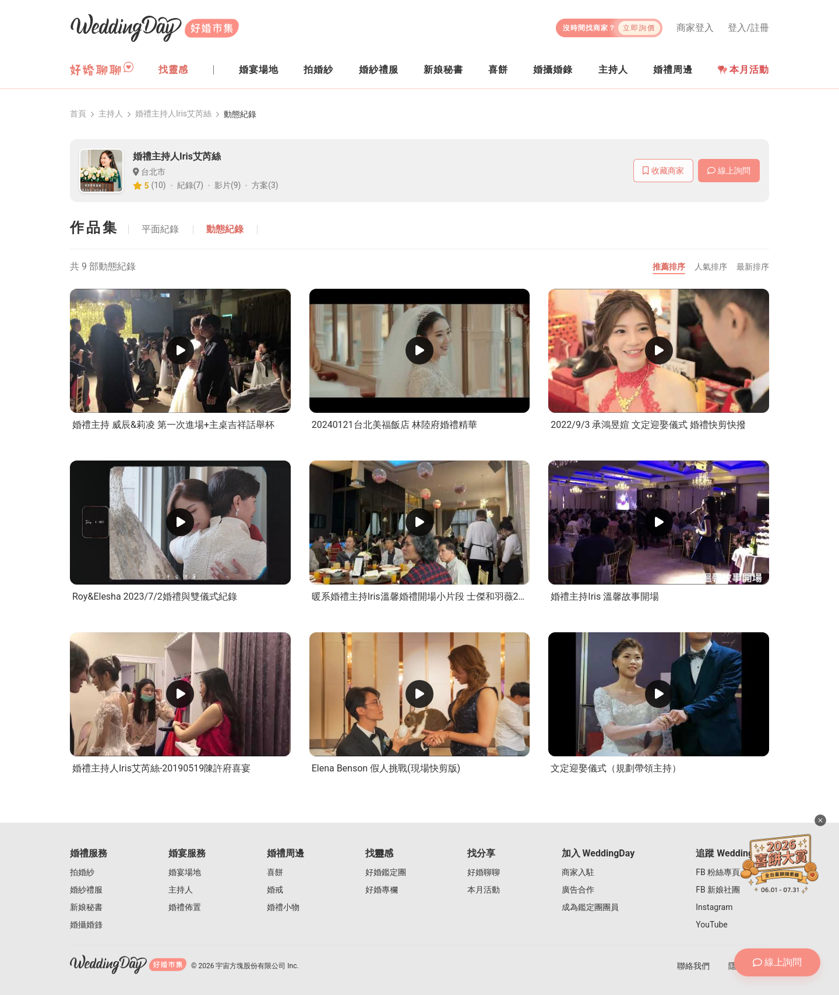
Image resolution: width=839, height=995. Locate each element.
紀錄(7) (190, 185)
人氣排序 (711, 266)
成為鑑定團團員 (590, 907)
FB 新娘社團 (718, 889)
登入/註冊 (748, 28)
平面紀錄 (160, 229)
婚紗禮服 (86, 889)
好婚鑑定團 (385, 872)
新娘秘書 (86, 907)
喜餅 (275, 872)
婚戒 (275, 889)
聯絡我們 (693, 966)
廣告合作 (578, 889)
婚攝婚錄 (86, 924)
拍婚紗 (82, 872)
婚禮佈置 (184, 907)
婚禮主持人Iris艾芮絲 (173, 114)
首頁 (78, 114)
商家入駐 (578, 872)
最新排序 (752, 266)
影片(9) (227, 185)
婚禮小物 (283, 907)
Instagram (714, 907)
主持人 (110, 114)
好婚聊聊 (483, 872)
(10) (158, 185)
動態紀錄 (226, 229)
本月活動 (743, 69)
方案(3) (265, 185)
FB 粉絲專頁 (718, 872)
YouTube (711, 924)
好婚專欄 (381, 889)
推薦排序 (669, 266)
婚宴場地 (184, 872)
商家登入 (695, 28)
